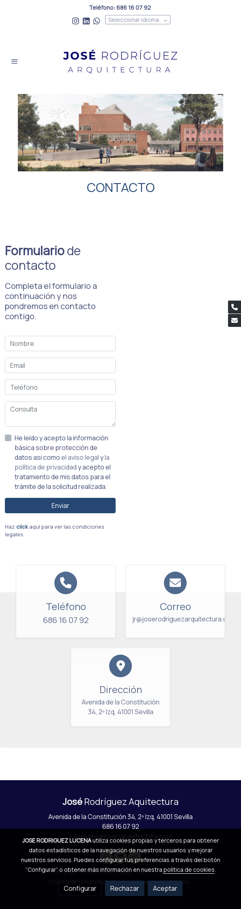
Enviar (60, 505)
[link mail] (234, 320)
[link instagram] (75, 20)
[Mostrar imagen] (120, 132)
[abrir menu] (14, 61)
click (22, 526)
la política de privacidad (62, 462)
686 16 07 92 (120, 826)
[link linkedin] (86, 20)
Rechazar (124, 888)
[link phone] (234, 307)
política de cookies (189, 869)
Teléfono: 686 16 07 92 (120, 7)
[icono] (65, 583)
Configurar (80, 888)
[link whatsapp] (96, 20)
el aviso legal (80, 457)
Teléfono (66, 606)
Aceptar (165, 888)
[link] (120, 61)
